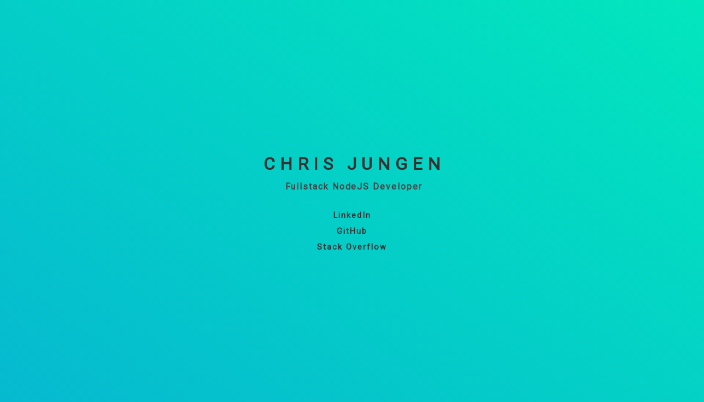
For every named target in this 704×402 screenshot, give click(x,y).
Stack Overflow (352, 247)
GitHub (352, 231)
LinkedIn (352, 215)
